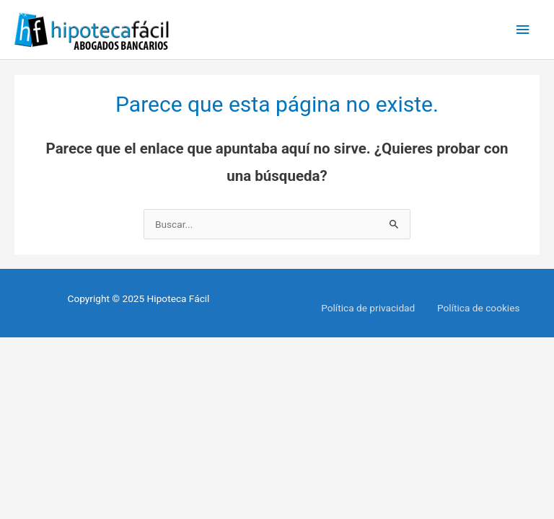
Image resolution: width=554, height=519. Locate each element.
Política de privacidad (368, 308)
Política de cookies (478, 308)
